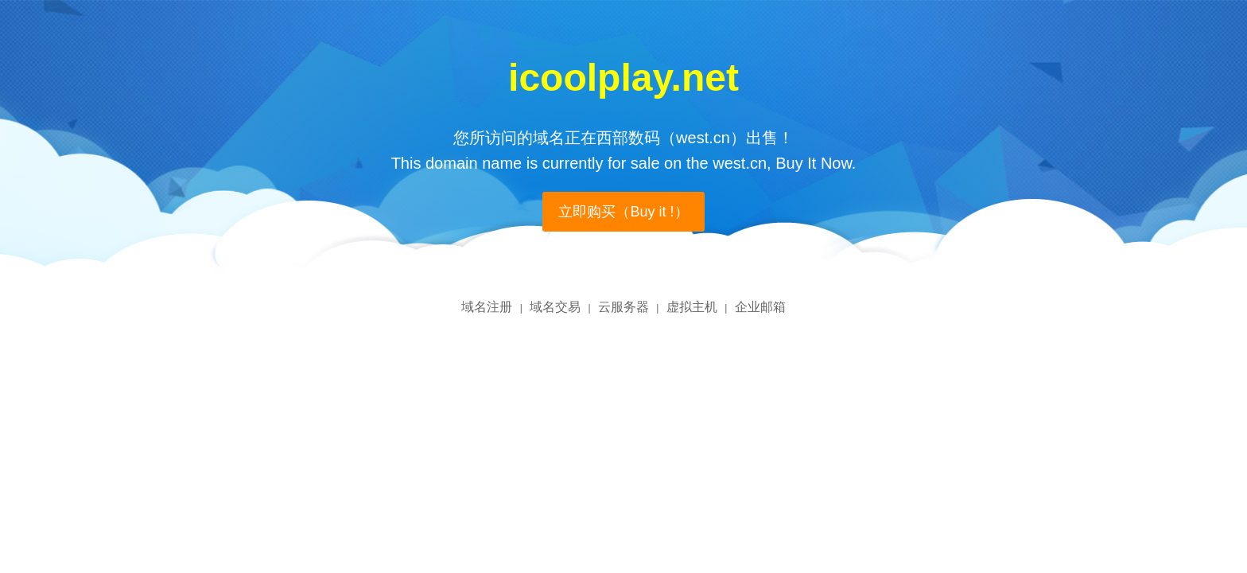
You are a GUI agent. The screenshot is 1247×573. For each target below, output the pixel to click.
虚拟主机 (691, 307)
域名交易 (555, 307)
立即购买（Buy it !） (623, 212)
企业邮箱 (760, 307)
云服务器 (623, 307)
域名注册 (486, 307)
